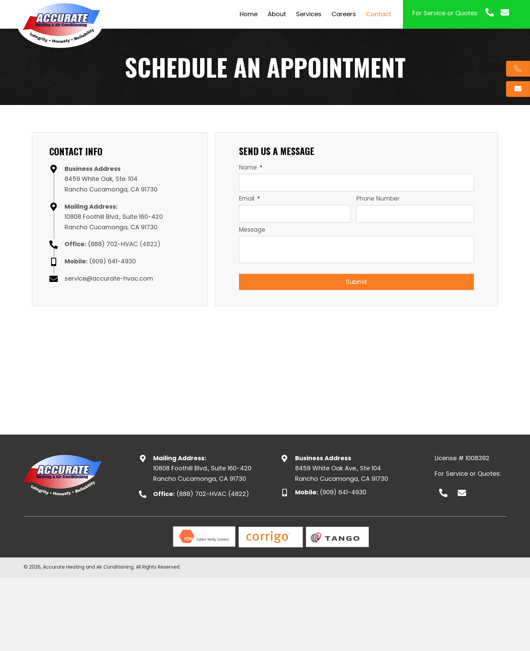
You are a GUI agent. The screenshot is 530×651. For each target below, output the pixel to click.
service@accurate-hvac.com (109, 278)
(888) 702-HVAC (113, 244)
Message (252, 229)
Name (250, 167)
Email (249, 198)
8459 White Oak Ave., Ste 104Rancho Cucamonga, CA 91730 (341, 473)
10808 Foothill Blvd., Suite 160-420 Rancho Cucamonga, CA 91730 (202, 473)
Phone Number (378, 198)
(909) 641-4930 (112, 261)
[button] (443, 493)
